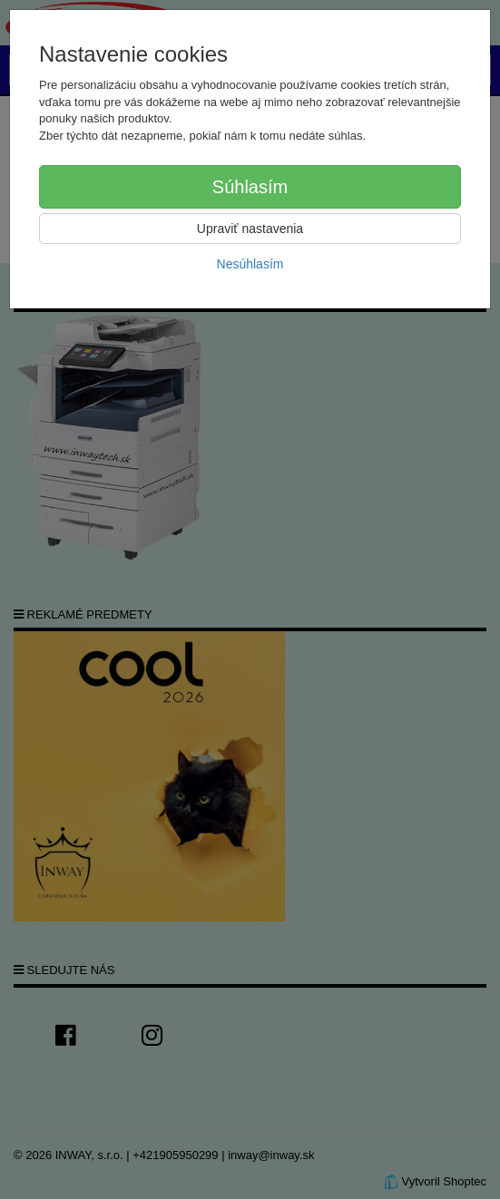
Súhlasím (250, 187)
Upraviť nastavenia (250, 228)
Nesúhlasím (250, 264)
